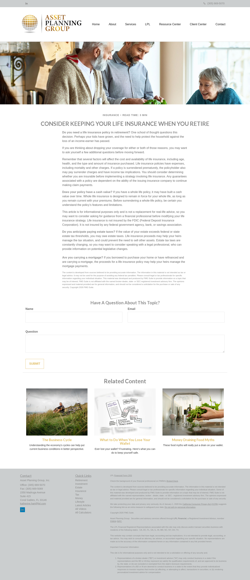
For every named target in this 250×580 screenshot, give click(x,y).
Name (29, 308)
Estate (78, 487)
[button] (112, 24)
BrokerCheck (172, 481)
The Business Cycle (57, 440)
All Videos (80, 509)
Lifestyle (79, 501)
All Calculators (83, 512)
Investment (81, 483)
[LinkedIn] (26, 3)
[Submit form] (34, 364)
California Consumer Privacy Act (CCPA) (200, 504)
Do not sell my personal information (180, 507)
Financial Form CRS (123, 475)
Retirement (81, 480)
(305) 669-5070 (214, 3)
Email (131, 308)
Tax (77, 494)
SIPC (119, 521)
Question (31, 331)
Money (79, 498)
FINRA (113, 521)
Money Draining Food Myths (193, 440)
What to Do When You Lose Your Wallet (125, 442)
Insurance (80, 491)
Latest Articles (83, 505)
